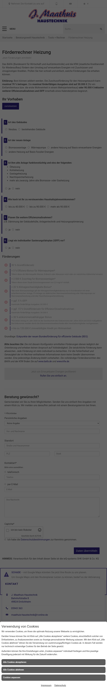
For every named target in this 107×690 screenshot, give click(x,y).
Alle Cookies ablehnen (13, 670)
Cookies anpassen (11, 677)
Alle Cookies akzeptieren (14, 662)
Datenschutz (60, 685)
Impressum (46, 685)
